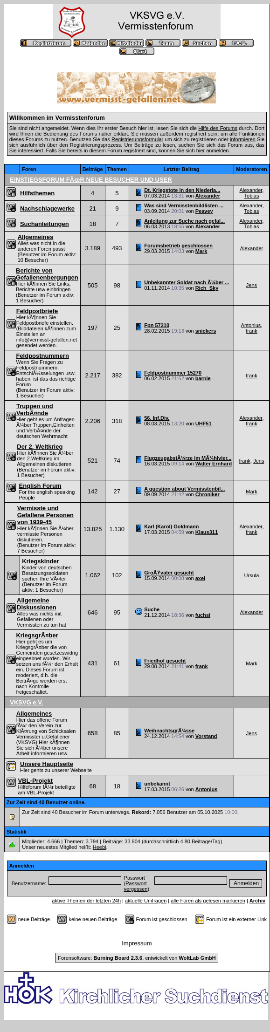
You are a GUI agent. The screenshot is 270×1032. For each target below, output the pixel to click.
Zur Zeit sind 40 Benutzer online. (46, 802)
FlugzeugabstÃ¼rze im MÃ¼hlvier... (187, 458)
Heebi (99, 847)
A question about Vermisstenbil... (184, 489)
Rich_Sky (207, 288)
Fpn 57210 (156, 325)
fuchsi (202, 615)
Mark (201, 251)
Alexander (207, 195)
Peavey (204, 211)
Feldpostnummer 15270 (172, 373)
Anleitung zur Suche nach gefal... (184, 221)
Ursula (251, 575)
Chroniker (207, 494)
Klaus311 (206, 532)
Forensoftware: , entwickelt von (136, 958)
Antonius (251, 325)
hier (200, 150)
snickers (205, 331)
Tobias (251, 195)
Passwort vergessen (136, 886)
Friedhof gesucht (165, 660)
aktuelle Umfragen (145, 900)
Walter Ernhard (213, 463)
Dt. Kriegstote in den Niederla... (182, 190)
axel (200, 578)
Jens (251, 285)
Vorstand (206, 736)
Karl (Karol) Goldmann (171, 526)
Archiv (257, 900)
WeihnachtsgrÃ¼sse (169, 730)
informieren (243, 139)
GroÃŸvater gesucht (169, 572)
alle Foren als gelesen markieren (208, 900)
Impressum (137, 943)
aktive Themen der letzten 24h (86, 900)
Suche (151, 609)
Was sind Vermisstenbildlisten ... (183, 205)
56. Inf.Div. (156, 418)
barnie (203, 378)
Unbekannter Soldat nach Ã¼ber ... (186, 282)
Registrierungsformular (137, 139)
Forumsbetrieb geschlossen (178, 245)
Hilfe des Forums (217, 128)
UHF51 (203, 423)
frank (251, 331)
